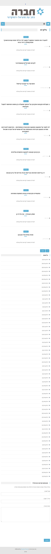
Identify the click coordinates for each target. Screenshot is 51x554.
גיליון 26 (46, 346)
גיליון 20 (46, 322)
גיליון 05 (46, 275)
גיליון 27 (46, 350)
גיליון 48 (46, 433)
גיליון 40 (46, 401)
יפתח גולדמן (45, 239)
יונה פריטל (46, 135)
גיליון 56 (46, 464)
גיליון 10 (46, 295)
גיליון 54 (46, 456)
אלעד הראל (45, 110)
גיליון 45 (46, 421)
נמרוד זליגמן (45, 156)
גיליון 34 (46, 378)
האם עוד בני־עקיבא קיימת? (25, 84)
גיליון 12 (46, 303)
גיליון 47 (26, 37)
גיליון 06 (46, 279)
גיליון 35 (46, 382)
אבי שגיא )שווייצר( (44, 87)
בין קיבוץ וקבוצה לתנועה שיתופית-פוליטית (25, 152)
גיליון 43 (46, 413)
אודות (25, 551)
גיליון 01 (46, 259)
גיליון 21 (46, 326)
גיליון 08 (46, 287)
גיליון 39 (46, 397)
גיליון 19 (46, 318)
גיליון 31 (46, 366)
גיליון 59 (46, 476)
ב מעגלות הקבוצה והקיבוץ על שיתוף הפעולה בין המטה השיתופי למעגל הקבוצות (25, 105)
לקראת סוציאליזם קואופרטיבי (25, 63)
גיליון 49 (46, 437)
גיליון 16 (46, 307)
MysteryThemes (25, 549)
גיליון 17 (46, 311)
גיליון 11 (46, 299)
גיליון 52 (46, 449)
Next (43, 251)
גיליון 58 (46, 472)
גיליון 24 (46, 338)
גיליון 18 (46, 315)
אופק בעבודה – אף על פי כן (25, 214)
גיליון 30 (46, 362)
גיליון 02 (46, 263)
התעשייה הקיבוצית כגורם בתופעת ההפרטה (25, 193)
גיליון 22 (46, 330)
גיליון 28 (46, 354)
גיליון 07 (46, 283)
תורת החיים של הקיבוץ (25, 235)
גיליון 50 (46, 441)
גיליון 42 (46, 409)
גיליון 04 (46, 271)
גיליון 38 (46, 393)
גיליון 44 (46, 417)
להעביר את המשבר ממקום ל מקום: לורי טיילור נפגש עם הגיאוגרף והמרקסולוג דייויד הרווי (25, 41)
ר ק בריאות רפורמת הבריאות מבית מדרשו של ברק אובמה (25, 173)
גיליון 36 (46, 386)
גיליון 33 (46, 374)
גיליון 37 (46, 389)
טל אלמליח (45, 197)
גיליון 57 (46, 468)
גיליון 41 (46, 405)
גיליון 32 (46, 370)
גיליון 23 (46, 334)
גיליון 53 (46, 453)
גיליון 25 (46, 342)
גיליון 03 (46, 267)
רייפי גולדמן (45, 67)
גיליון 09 (46, 291)
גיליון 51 (46, 445)
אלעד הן (46, 46)
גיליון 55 (46, 460)
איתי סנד (46, 177)
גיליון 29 (46, 358)
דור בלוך (46, 218)
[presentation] (42, 530)
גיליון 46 (46, 425)
